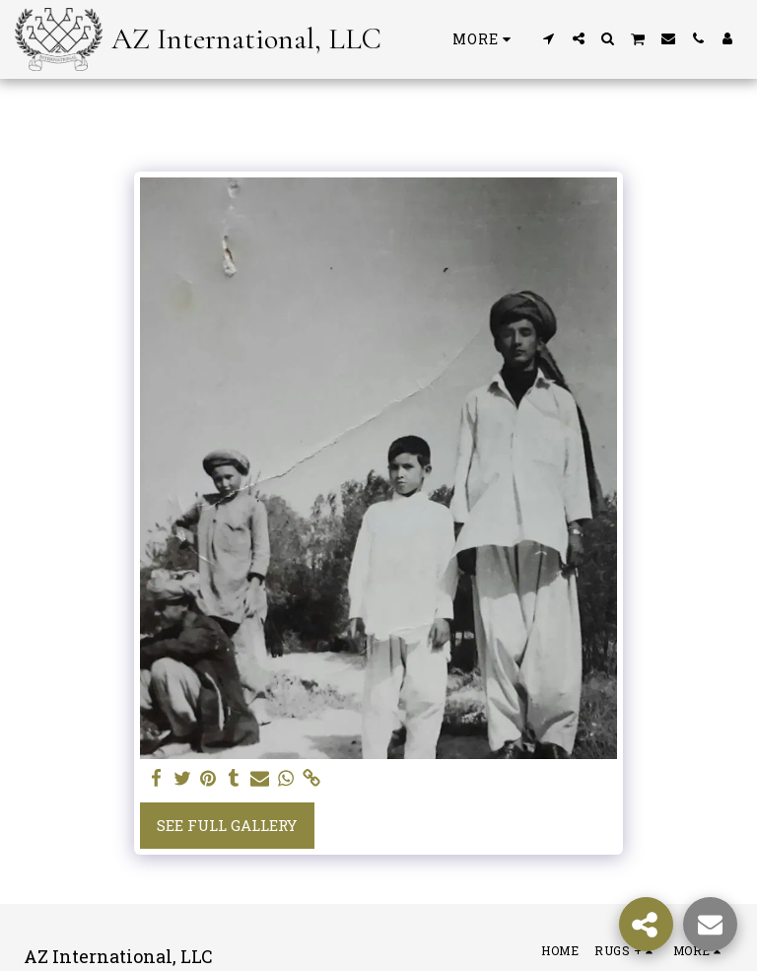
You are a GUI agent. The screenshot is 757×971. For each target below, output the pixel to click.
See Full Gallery (227, 825)
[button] (549, 38)
